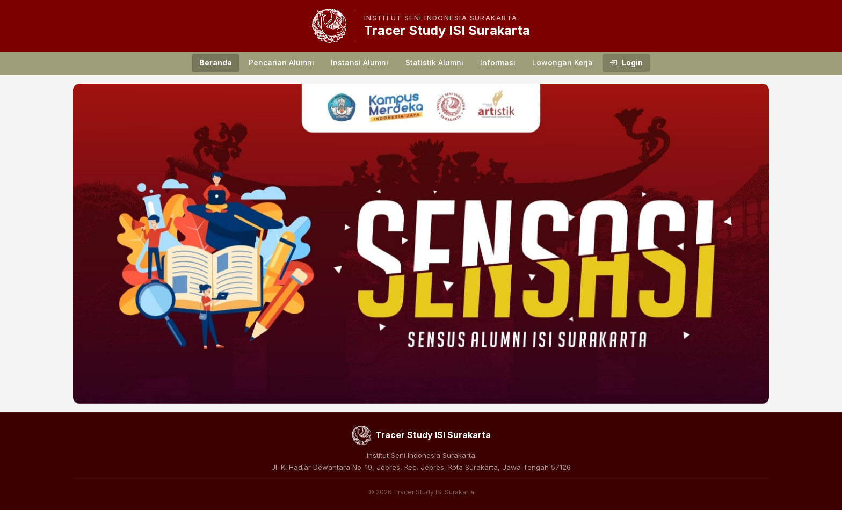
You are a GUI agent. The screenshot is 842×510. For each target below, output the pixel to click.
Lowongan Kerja (562, 62)
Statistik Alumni (434, 62)
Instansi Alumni (359, 62)
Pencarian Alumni (281, 62)
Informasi (498, 62)
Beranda (215, 62)
